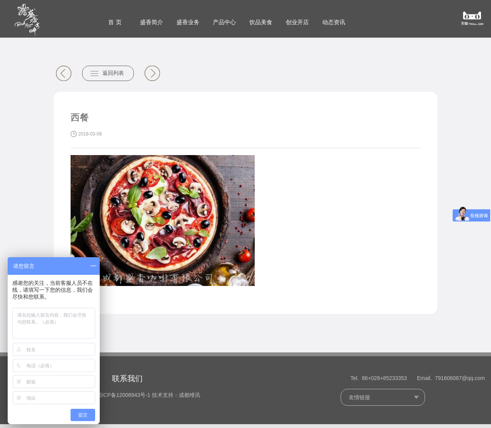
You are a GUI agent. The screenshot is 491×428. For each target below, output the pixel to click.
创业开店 (297, 22)
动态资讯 (333, 22)
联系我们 (127, 382)
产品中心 (224, 22)
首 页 (114, 22)
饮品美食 (260, 22)
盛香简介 (151, 22)
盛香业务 (187, 22)
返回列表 (113, 77)
